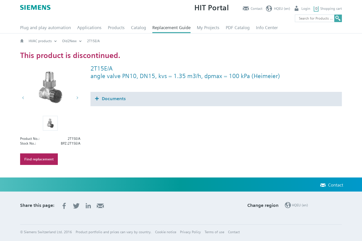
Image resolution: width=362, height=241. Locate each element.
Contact (256, 9)
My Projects (208, 27)
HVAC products (40, 41)
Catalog (138, 27)
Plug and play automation (45, 27)
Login (305, 9)
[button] (50, 123)
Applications (89, 27)
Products (116, 27)
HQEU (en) (282, 9)
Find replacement (39, 159)
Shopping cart (331, 9)
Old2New (69, 41)
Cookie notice (165, 232)
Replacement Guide (171, 27)
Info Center (267, 27)
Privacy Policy (190, 232)
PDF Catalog (238, 27)
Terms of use (214, 232)
